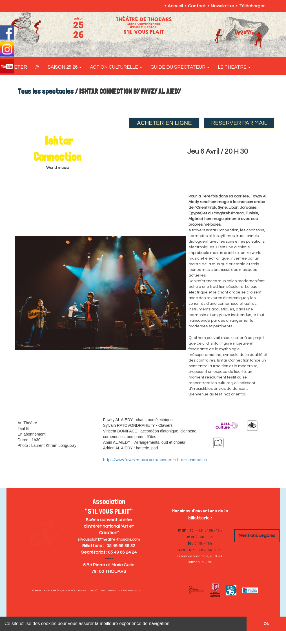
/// (37, 67)
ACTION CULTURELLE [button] (116, 67)
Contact (197, 6)
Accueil (175, 6)
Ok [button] (266, 623)
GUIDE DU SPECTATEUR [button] (179, 67)
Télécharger (252, 6)
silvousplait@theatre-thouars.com (108, 539)
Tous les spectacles (46, 91)
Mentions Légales (257, 535)
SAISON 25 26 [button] (64, 67)
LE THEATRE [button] (234, 67)
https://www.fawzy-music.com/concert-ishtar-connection (155, 460)
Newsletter (222, 6)
